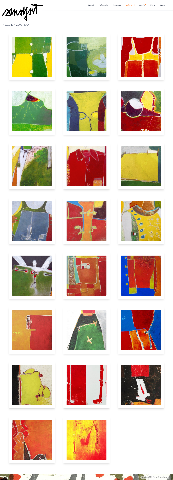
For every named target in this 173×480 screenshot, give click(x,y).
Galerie (129, 5)
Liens (152, 5)
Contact (163, 5)
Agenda (142, 5)
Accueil (91, 5)
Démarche (103, 5)
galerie (9, 25)
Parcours (117, 5)
